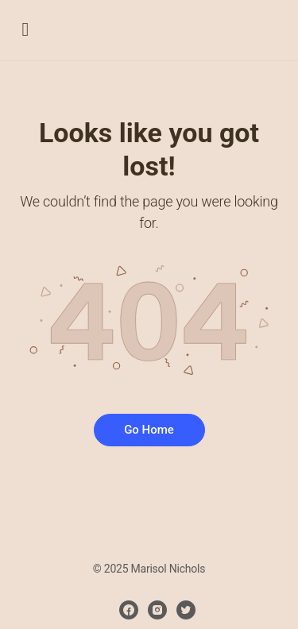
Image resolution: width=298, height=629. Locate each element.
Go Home (149, 430)
